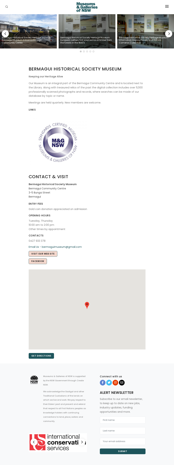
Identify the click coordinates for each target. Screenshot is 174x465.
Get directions (41, 355)
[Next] (168, 33)
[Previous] (5, 33)
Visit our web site (43, 253)
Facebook (37, 261)
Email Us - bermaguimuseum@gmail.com (55, 247)
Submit (122, 451)
